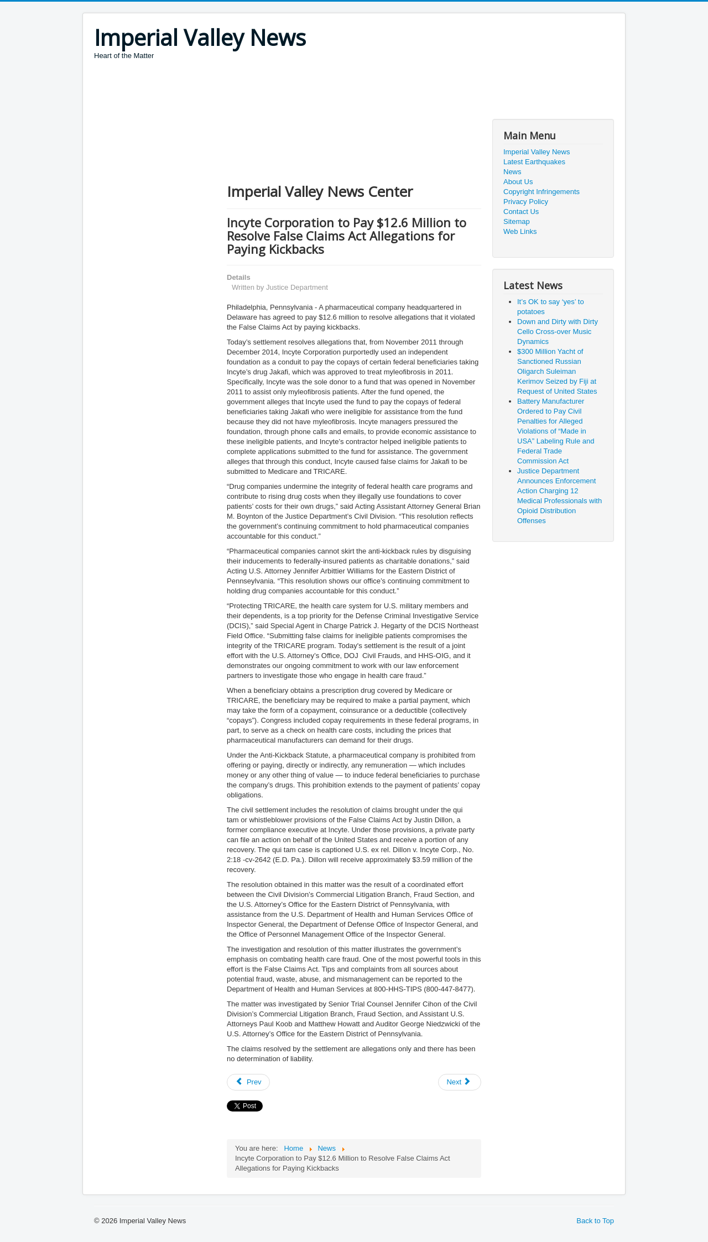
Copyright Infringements (541, 191)
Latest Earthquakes (534, 162)
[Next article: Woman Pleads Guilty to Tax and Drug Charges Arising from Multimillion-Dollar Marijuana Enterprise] (459, 1082)
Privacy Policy (525, 201)
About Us (518, 182)
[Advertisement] (295, 91)
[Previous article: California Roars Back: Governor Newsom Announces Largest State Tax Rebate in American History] (248, 1082)
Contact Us (521, 211)
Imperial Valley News (536, 152)
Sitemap (516, 221)
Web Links (520, 231)
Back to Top (595, 1221)
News (512, 172)
